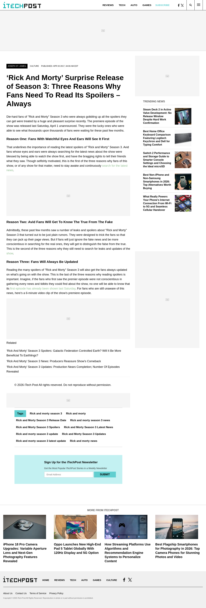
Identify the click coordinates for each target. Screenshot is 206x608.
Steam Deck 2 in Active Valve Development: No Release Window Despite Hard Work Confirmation (157, 116)
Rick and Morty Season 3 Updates (84, 434)
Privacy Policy (56, 593)
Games (146, 5)
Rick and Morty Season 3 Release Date (41, 420)
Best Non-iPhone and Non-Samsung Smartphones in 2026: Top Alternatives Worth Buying (157, 181)
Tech (122, 5)
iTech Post (31, 385)
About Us (8, 593)
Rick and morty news (83, 440)
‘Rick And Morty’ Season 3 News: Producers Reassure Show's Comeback (53, 361)
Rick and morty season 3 (46, 413)
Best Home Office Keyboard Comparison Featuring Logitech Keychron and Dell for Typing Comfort (157, 138)
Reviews (108, 5)
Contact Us (21, 593)
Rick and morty (76, 413)
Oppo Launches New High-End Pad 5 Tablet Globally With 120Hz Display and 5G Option (77, 548)
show (9, 253)
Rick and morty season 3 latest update (41, 440)
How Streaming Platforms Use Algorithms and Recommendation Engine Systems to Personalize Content (128, 553)
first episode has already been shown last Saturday (42, 288)
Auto (134, 5)
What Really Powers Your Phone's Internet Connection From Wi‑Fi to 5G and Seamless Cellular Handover (157, 203)
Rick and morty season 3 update (37, 434)
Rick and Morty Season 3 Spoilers (38, 427)
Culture (34, 66)
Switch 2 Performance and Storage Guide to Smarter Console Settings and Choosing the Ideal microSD (157, 160)
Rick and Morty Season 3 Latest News (88, 427)
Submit (105, 474)
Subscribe (162, 5)
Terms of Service (38, 593)
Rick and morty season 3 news (90, 420)
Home (45, 580)
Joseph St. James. (17, 66)
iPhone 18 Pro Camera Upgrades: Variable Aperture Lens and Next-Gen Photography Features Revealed (25, 553)
